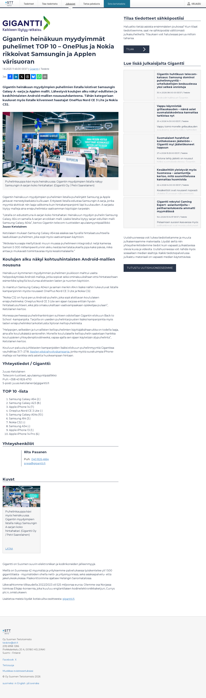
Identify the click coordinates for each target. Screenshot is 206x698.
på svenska (33, 683)
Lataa (9, 548)
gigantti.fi (68, 598)
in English (20, 683)
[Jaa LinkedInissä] (16, 77)
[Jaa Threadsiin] (27, 77)
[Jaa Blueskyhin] (33, 77)
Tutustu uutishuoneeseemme (150, 267)
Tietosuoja (8, 665)
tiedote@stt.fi (10, 642)
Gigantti (34, 68)
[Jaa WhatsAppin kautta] (39, 77)
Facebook (8, 659)
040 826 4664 (40, 459)
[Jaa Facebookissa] (10, 77)
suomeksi (8, 683)
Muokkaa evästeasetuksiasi (18, 670)
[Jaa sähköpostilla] (44, 77)
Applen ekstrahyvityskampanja (49, 351)
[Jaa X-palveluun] (21, 77)
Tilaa (136, 49)
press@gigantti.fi (35, 463)
